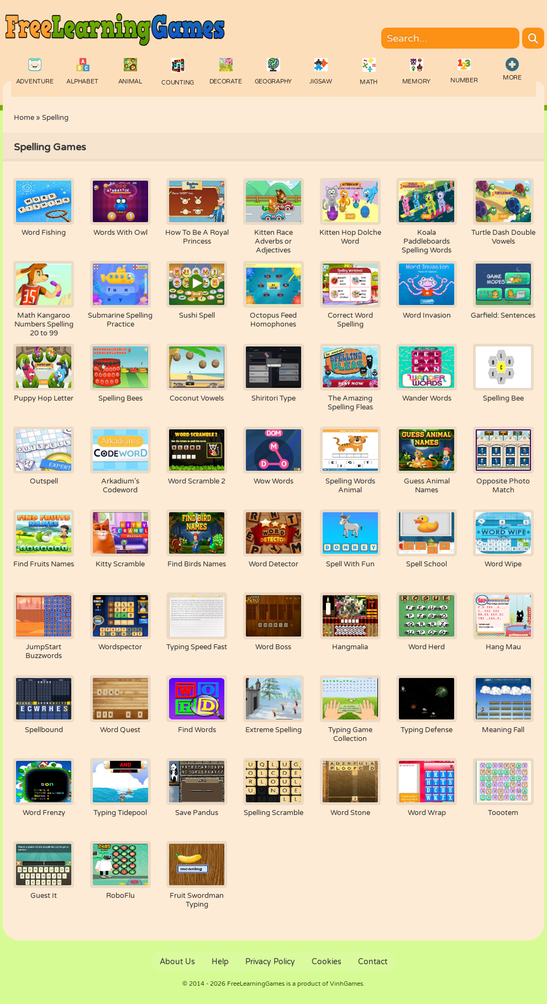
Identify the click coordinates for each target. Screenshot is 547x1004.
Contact (372, 961)
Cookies (326, 961)
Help (220, 961)
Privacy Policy (270, 961)
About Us (177, 961)
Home (24, 117)
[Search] (533, 38)
